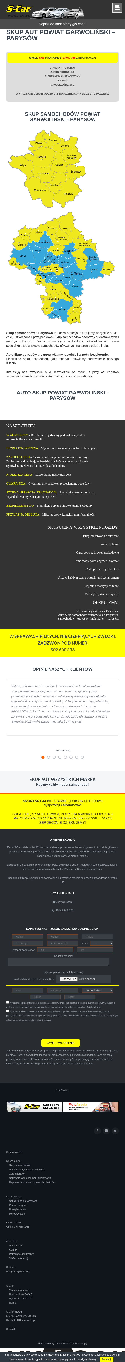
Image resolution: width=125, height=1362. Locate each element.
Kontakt (10, 1329)
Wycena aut (16, 1245)
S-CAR (10, 1285)
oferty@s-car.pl (74, 24)
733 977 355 (68, 57)
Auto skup (11, 1241)
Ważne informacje (19, 1258)
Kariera (10, 1267)
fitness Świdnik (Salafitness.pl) (71, 1343)
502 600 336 (62, 649)
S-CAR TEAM (14, 1311)
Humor (13, 1302)
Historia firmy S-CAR (20, 1294)
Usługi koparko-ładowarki (23, 1200)
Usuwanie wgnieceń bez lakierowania (30, 1178)
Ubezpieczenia (17, 1209)
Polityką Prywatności (82, 1354)
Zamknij (106, 1359)
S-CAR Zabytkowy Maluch (21, 1316)
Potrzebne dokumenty (21, 1253)
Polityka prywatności (17, 1271)
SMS (41, 57)
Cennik (13, 1249)
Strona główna (14, 1152)
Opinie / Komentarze (17, 1226)
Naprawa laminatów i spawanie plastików (32, 1182)
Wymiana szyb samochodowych (27, 1169)
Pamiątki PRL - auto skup (20, 1320)
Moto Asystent (17, 1213)
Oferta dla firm (14, 1222)
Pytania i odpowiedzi (20, 1298)
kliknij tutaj (49, 979)
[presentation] (35, 1029)
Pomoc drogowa (18, 1205)
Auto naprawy (17, 1173)
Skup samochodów (19, 1165)
